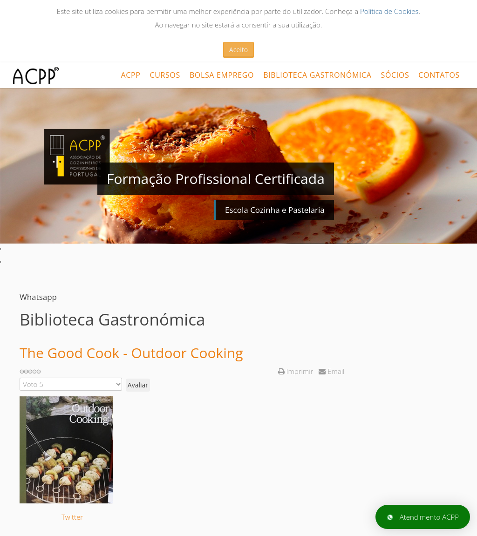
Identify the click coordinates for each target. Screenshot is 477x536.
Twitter (72, 517)
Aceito (238, 49)
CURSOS (165, 75)
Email (331, 371)
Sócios (395, 75)
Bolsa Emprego (222, 75)
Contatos (439, 75)
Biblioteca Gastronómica (317, 75)
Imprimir (296, 371)
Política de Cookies (389, 11)
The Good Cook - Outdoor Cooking (131, 352)
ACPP (130, 75)
